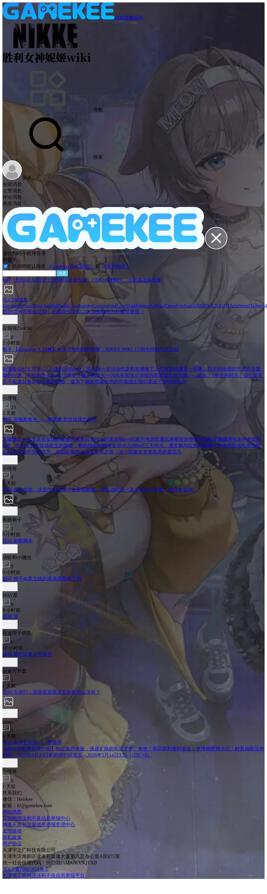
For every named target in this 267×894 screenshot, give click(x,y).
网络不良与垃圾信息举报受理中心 (38, 824)
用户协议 (12, 843)
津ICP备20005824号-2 (25, 869)
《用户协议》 (115, 266)
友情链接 (12, 830)
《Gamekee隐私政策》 (71, 266)
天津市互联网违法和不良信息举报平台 (43, 875)
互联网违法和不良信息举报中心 (36, 818)
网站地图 (12, 811)
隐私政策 (12, 837)
